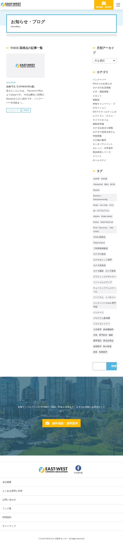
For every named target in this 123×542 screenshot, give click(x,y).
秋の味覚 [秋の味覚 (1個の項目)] (107, 346)
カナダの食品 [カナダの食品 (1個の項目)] (99, 254)
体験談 (26, 110)
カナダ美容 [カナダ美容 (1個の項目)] (110, 271)
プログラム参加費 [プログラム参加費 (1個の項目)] (101, 318)
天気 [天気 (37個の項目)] (95, 335)
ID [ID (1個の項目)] (94, 210)
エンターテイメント (103, 144)
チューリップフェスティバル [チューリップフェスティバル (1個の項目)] (104, 290)
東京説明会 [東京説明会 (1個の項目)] (108, 340)
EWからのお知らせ (102, 83)
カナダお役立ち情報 (103, 128)
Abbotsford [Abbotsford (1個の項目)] (98, 184)
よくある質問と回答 (12, 491)
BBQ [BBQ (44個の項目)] (106, 184)
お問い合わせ (9, 500)
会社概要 (6, 482)
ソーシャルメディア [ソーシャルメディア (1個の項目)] (102, 282)
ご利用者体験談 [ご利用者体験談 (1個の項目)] (100, 248)
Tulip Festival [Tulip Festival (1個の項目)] (99, 242)
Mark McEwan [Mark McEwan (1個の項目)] (107, 222)
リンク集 (6, 508)
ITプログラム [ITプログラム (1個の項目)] (103, 210)
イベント (97, 156)
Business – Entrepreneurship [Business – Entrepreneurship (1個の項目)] (100, 197)
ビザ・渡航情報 (100, 91)
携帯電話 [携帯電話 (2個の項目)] (97, 340)
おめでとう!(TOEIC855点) (20, 86)
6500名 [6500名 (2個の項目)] (104, 178)
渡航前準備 (98, 124)
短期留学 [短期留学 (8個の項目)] (97, 346)
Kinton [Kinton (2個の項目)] (96, 222)
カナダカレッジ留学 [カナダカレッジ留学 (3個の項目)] (102, 260)
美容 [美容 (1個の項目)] (95, 352)
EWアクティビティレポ (104, 112)
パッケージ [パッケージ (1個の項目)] (98, 312)
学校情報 (97, 136)
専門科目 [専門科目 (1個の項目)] (103, 335)
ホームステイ (99, 160)
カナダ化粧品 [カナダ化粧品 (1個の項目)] (99, 265)
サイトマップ (9, 526)
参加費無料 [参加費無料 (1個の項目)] (108, 329)
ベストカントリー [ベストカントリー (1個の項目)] (101, 323)
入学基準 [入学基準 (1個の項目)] (97, 329)
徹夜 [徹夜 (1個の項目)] (111, 335)
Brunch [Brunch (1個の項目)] (96, 190)
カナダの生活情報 (102, 87)
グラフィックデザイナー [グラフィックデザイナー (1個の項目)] (104, 276)
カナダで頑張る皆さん (104, 132)
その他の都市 (99, 140)
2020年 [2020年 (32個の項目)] (96, 178)
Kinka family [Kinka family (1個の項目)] (106, 216)
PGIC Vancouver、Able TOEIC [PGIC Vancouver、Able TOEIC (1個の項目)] (103, 229)
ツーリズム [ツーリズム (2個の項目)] (98, 297)
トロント (97, 96)
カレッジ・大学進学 (103, 148)
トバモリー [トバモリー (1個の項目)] (110, 297)
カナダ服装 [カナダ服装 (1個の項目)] (98, 271)
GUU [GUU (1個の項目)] (111, 205)
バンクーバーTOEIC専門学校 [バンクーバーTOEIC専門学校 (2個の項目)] (104, 305)
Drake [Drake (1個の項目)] (95, 205)
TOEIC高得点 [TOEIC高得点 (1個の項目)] (99, 237)
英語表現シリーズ (102, 152)
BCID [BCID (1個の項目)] (112, 184)
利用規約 (6, 517)
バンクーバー (13, 110)
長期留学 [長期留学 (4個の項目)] (103, 352)
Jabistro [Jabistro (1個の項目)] (96, 216)
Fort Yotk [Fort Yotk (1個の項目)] (104, 205)
